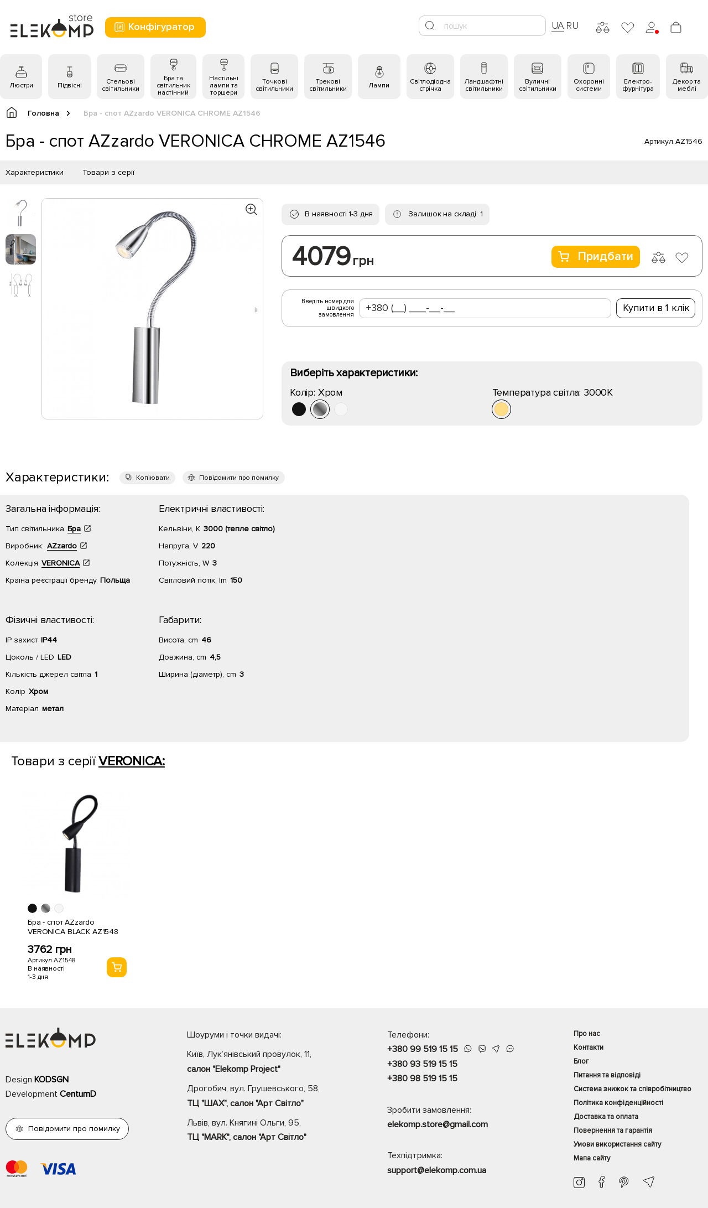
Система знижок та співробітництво (632, 1089)
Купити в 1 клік (656, 308)
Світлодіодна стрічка (430, 85)
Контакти (588, 1047)
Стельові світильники (120, 85)
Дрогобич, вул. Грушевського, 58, (267, 1097)
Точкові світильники (274, 85)
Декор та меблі (687, 85)
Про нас (587, 1033)
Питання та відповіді (607, 1075)
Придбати (595, 256)
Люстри (21, 85)
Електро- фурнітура (638, 85)
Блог (581, 1061)
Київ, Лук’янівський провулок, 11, (267, 1062)
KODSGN (51, 1079)
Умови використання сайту (617, 1144)
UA (558, 25)
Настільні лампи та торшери (223, 85)
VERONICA (60, 563)
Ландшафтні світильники (483, 85)
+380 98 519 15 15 (422, 1078)
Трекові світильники (328, 85)
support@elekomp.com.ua (436, 1170)
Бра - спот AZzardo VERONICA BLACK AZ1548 (73, 926)
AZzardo (62, 546)
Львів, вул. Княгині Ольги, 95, (267, 1131)
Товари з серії (108, 172)
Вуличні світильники (537, 85)
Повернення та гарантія (613, 1130)
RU (572, 25)
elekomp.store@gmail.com (437, 1124)
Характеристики (35, 172)
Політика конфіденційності (618, 1102)
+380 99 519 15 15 (422, 1049)
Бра (74, 528)
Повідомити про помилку (239, 478)
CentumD (78, 1094)
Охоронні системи (589, 85)
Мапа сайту (592, 1158)
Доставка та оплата (606, 1116)
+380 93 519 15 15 (422, 1064)
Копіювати (153, 478)
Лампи (378, 85)
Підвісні (70, 85)
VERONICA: (131, 761)
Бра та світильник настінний (173, 85)
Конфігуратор (154, 26)
